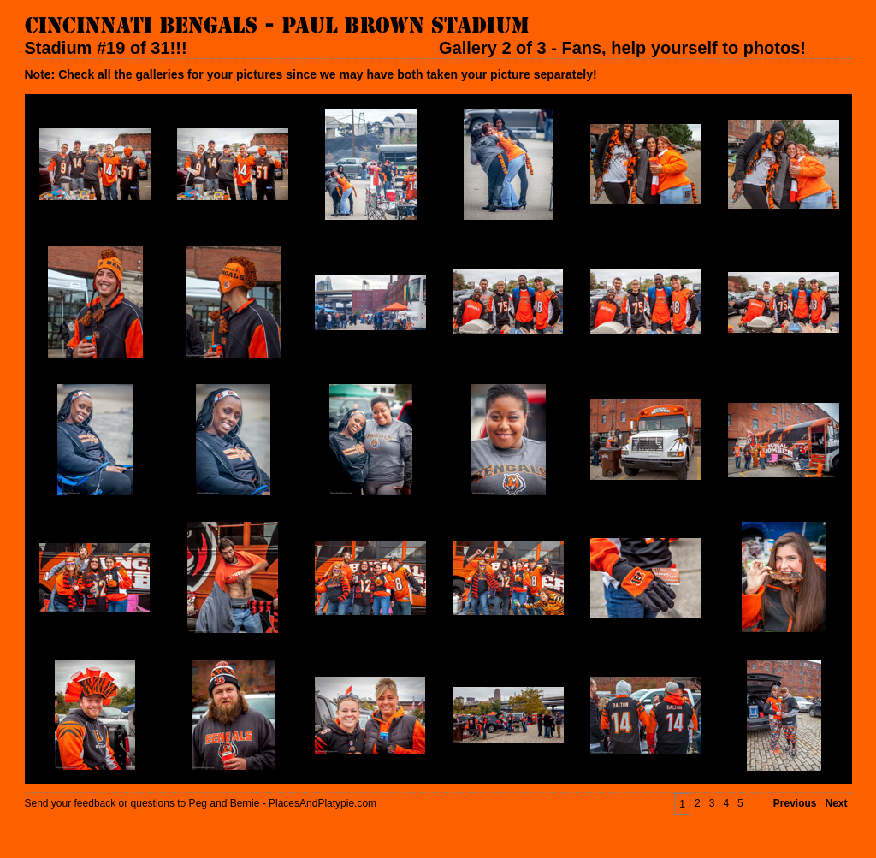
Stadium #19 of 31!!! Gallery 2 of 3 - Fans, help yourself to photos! (416, 47)
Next (836, 803)
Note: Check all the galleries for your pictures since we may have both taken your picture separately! (311, 74)
